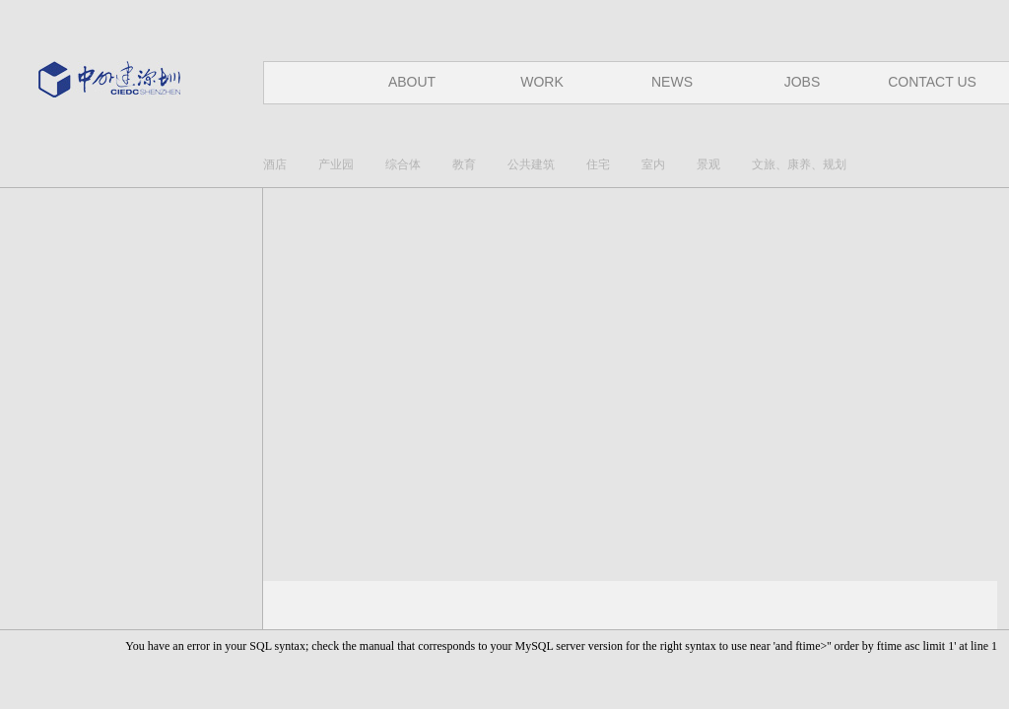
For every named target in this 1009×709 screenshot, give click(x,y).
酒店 (275, 164)
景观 (708, 164)
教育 (464, 164)
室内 (653, 164)
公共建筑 (531, 164)
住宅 (598, 164)
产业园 (336, 164)
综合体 (403, 164)
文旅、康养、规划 (799, 164)
